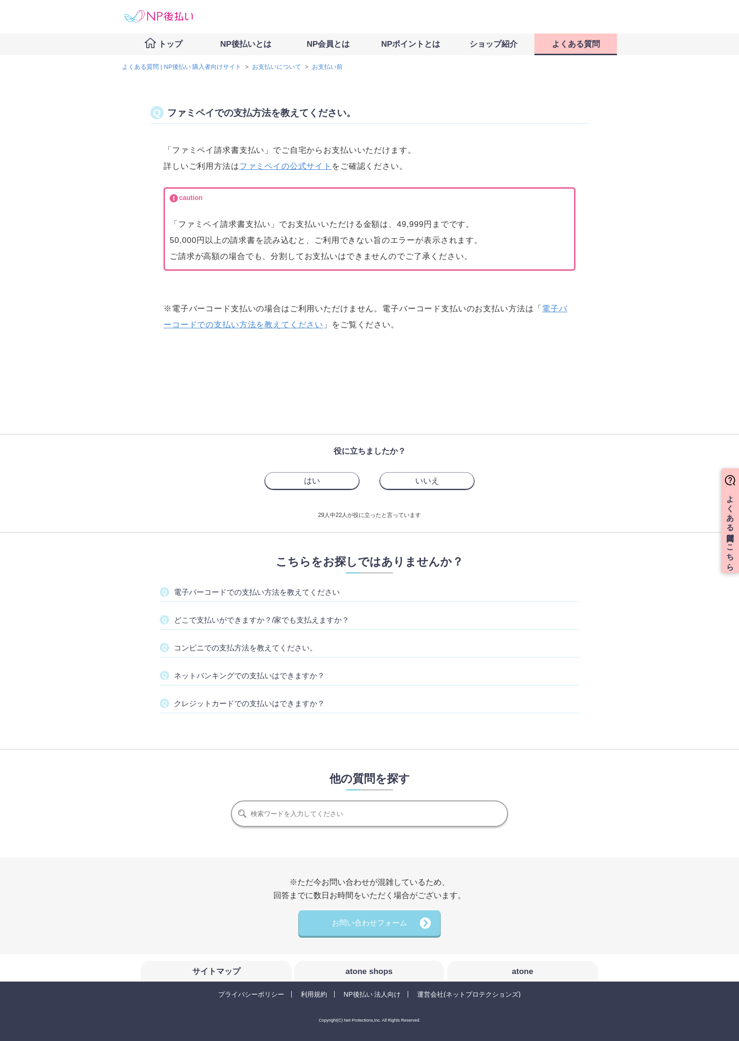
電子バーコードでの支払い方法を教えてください (257, 592)
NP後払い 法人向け (372, 994)
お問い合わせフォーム (369, 923)
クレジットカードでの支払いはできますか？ (249, 704)
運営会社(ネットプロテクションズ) (468, 994)
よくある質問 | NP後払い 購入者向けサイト (181, 66)
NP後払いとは (245, 44)
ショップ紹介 (493, 44)
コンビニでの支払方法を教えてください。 (245, 648)
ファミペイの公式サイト (285, 166)
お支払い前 (327, 66)
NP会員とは (328, 44)
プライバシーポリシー (251, 994)
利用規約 (314, 994)
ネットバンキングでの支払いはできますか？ (249, 676)
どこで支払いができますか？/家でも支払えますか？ (261, 620)
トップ (170, 44)
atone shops (369, 971)
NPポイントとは (411, 44)
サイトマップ (216, 971)
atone (522, 971)
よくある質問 (576, 44)
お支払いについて (276, 66)
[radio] (312, 480)
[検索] (369, 813)
